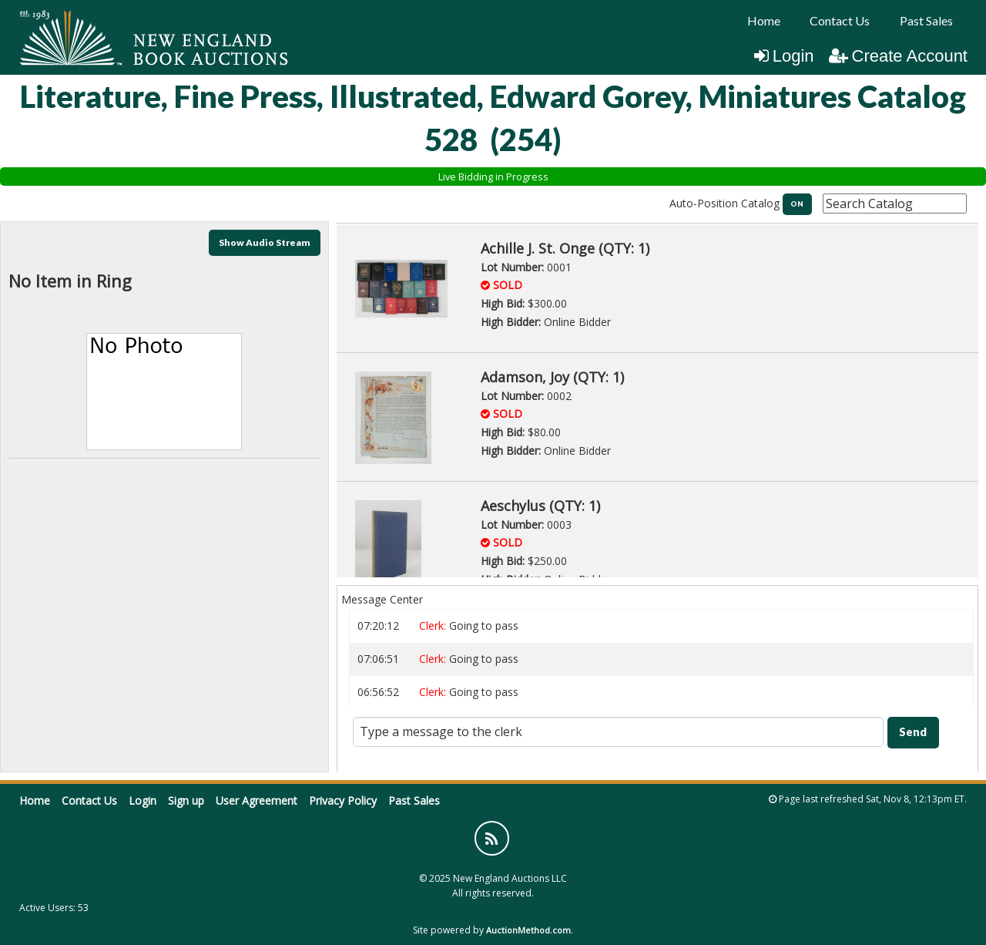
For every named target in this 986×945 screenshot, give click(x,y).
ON (796, 204)
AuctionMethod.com (528, 930)
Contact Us (840, 20)
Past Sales (926, 20)
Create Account (898, 56)
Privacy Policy (343, 800)
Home (763, 20)
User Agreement (256, 800)
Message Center (382, 599)
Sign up (186, 800)
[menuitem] (764, 20)
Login (784, 56)
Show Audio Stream (264, 242)
